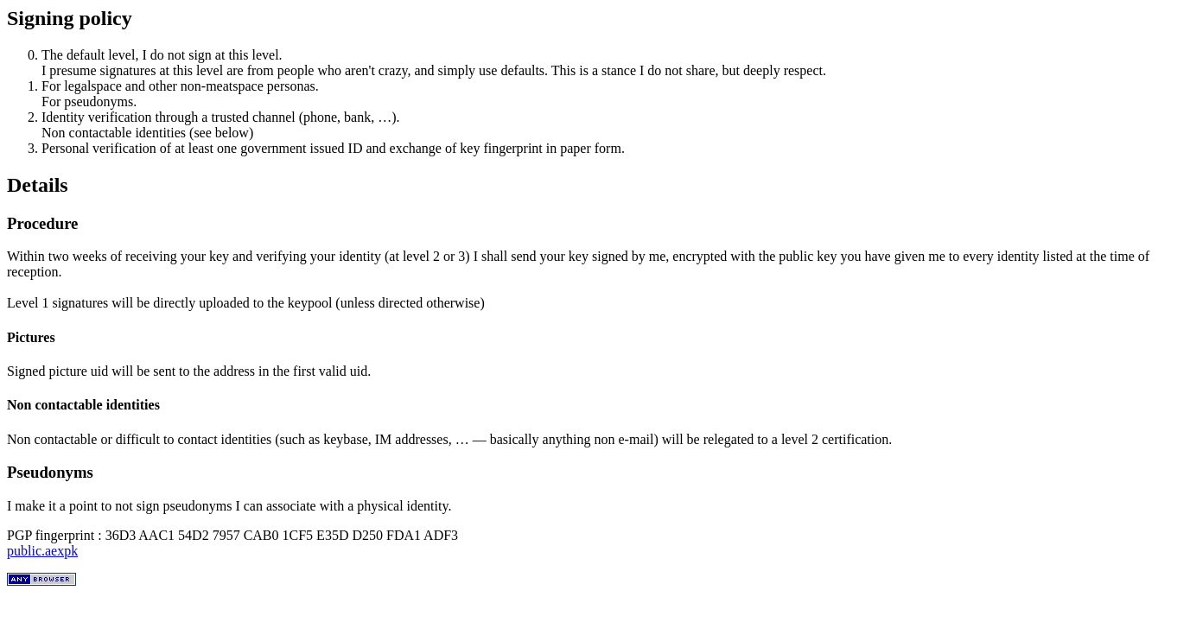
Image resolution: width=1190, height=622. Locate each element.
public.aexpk (42, 550)
